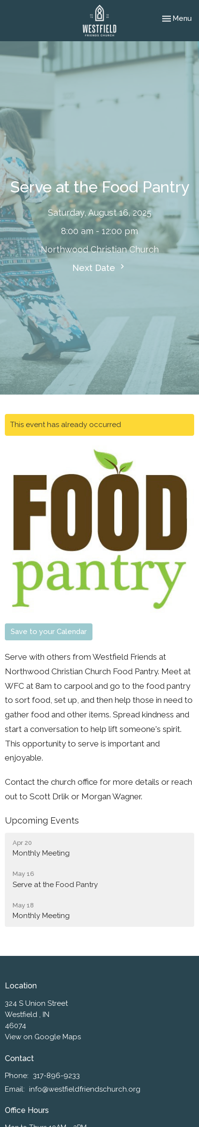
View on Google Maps (43, 1036)
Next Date (99, 267)
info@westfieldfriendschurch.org (84, 1089)
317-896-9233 (56, 1075)
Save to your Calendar (49, 631)
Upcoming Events (42, 820)
